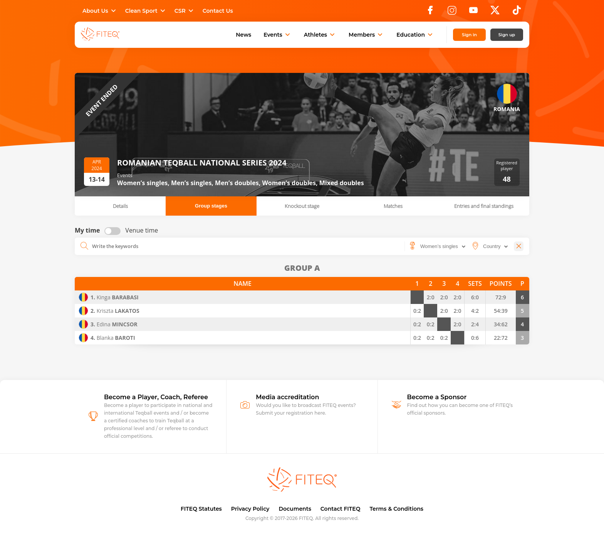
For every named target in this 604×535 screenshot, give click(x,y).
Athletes (320, 35)
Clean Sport (146, 11)
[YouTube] (473, 12)
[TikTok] (517, 12)
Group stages (211, 206)
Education (415, 35)
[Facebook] (430, 12)
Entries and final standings (483, 206)
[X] (495, 12)
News (243, 34)
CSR (184, 11)
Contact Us (218, 10)
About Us (99, 11)
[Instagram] (451, 12)
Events (277, 35)
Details (120, 206)
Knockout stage (302, 206)
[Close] (518, 246)
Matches (393, 206)
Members (366, 35)
